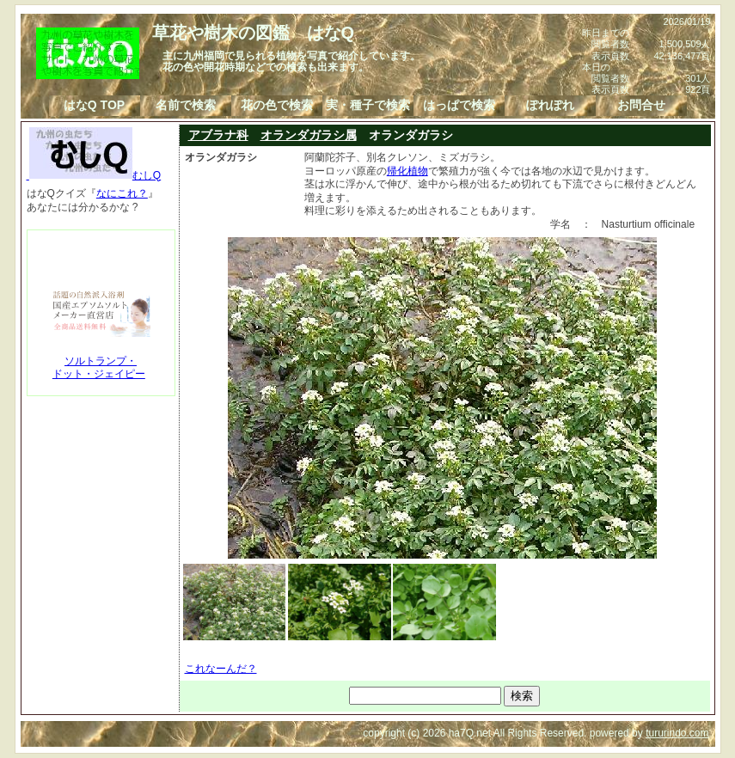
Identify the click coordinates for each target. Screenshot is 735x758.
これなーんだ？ (221, 669)
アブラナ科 (218, 135)
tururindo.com (677, 733)
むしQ (94, 175)
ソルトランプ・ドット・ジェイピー (98, 368)
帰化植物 (407, 171)
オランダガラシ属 (308, 135)
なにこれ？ (122, 193)
